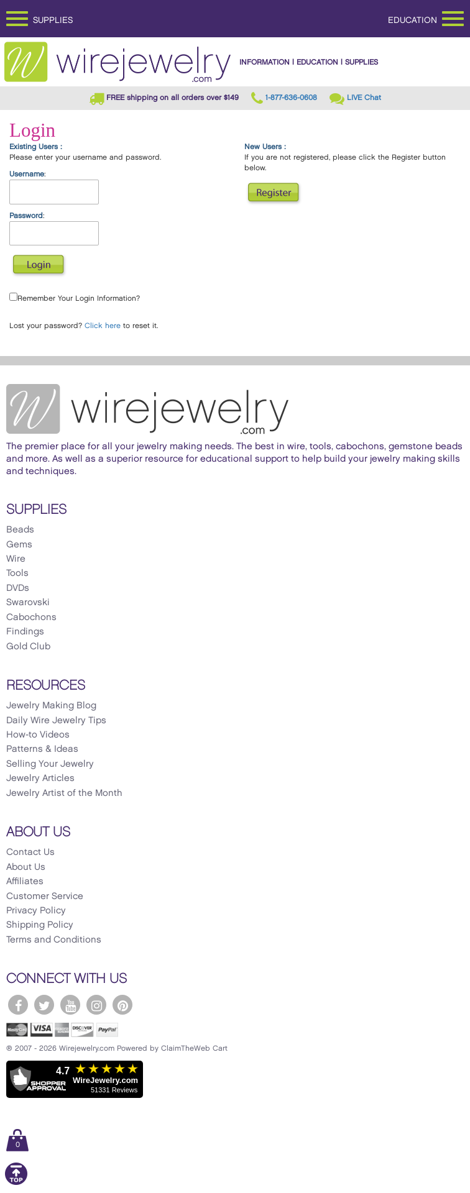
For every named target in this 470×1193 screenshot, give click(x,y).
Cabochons (31, 617)
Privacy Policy (36, 911)
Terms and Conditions (53, 940)
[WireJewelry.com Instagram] (96, 1005)
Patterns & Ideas (42, 749)
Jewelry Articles (40, 778)
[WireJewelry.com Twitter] (44, 1005)
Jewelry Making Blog (51, 706)
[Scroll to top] (16, 1182)
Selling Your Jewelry (50, 764)
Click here (103, 325)
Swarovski (28, 602)
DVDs (17, 588)
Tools (17, 573)
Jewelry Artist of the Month (64, 793)
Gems (19, 545)
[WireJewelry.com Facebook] (18, 1005)
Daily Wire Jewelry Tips (56, 720)
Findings (25, 632)
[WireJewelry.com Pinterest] (122, 1005)
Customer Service (44, 896)
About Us (25, 867)
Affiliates (25, 881)
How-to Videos (38, 735)
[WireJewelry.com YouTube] (70, 1005)
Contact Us (30, 852)
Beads (20, 530)
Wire (15, 559)
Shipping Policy (39, 925)
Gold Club (28, 646)
